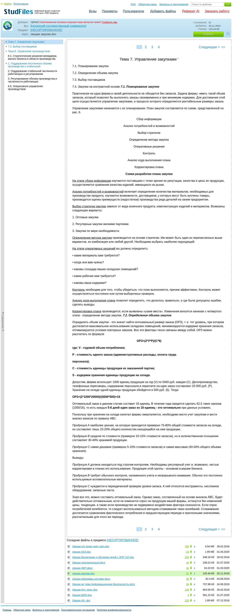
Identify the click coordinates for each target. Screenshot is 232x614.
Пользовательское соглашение (78, 610)
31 (187, 568)
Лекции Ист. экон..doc (84, 589)
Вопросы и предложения (173, 4)
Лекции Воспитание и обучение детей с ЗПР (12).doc (103, 557)
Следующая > (209, 47)
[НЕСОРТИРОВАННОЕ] (46, 30)
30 (187, 578)
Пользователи (133, 11)
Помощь (7, 610)
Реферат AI (190, 11)
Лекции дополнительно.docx (88, 562)
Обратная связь (147, 4)
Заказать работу (217, 11)
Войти (7, 3)
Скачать (208, 34)
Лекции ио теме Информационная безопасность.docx (103, 584)
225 (187, 557)
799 (187, 546)
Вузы (93, 11)
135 (187, 589)
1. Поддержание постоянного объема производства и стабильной (30, 65)
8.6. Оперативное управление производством (25, 88)
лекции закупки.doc (83, 573)
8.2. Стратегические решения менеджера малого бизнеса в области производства (32, 57)
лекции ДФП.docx (82, 568)
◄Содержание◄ (2, 102)
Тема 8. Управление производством (29, 51)
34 (187, 584)
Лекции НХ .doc (81, 600)
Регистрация (21, 3)
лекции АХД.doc (81, 551)
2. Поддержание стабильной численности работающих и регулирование (32, 72)
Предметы (109, 11)
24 (187, 551)
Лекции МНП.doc (82, 595)
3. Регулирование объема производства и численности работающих (32, 80)
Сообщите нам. (109, 22)
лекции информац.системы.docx (91, 578)
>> (223, 47)
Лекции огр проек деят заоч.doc (90, 546)
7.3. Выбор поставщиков (22, 46)
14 (187, 562)
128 (187, 600)
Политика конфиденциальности (114, 610)
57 (187, 573)
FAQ (133, 4)
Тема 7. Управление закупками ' (26, 41)
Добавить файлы (163, 11)
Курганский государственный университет (58, 25)
